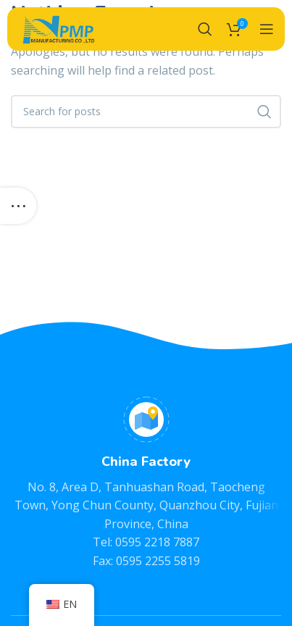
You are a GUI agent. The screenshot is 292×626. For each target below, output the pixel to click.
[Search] (205, 28)
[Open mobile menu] (266, 28)
